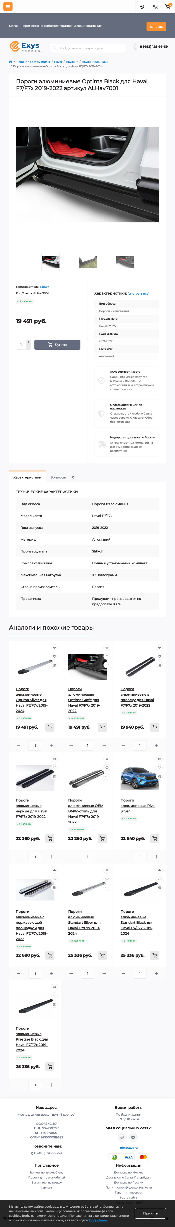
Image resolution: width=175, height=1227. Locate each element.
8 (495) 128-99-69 (154, 45)
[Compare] (54, 662)
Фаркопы (46, 1185)
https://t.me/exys (133, 1135)
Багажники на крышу (46, 1180)
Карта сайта (128, 1195)
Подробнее (98, 1220)
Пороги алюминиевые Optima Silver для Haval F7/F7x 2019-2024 (32, 698)
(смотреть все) (138, 291)
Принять (150, 1213)
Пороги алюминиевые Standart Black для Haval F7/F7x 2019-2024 (137, 920)
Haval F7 (72, 59)
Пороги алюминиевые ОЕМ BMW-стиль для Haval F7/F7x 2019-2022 (85, 809)
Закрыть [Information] (156, 24)
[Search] (55, 46)
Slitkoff (44, 284)
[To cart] (49, 725)
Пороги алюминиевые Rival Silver (138, 803)
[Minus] (28, 345)
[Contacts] (155, 6)
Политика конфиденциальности (129, 1185)
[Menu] (8, 6)
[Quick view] (54, 645)
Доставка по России (128, 1180)
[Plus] (28, 340)
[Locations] (142, 6)
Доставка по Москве (128, 1170)
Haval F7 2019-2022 (95, 59)
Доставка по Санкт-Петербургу (128, 1175)
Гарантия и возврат (128, 1190)
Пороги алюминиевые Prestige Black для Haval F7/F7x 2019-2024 (32, 1037)
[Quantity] (21, 343)
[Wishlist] (54, 654)
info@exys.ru (128, 1145)
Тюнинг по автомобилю (33, 59)
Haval (58, 59)
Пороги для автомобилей (46, 1175)
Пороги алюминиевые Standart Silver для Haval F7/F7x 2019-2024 (84, 920)
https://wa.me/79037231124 (122, 1135)
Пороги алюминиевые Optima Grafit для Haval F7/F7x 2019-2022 (84, 698)
